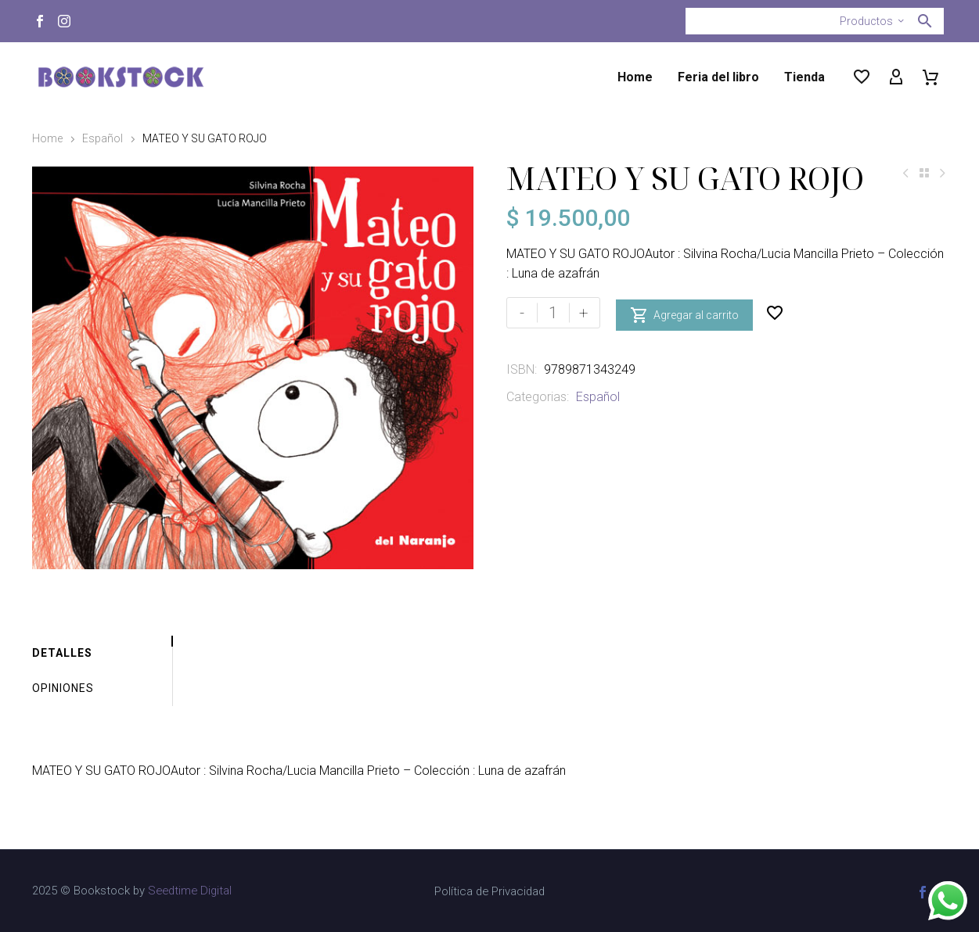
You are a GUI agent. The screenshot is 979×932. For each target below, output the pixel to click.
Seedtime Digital (190, 891)
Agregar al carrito (684, 313)
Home (635, 77)
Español (102, 138)
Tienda (804, 77)
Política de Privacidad (489, 892)
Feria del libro (718, 77)
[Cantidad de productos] (553, 313)
